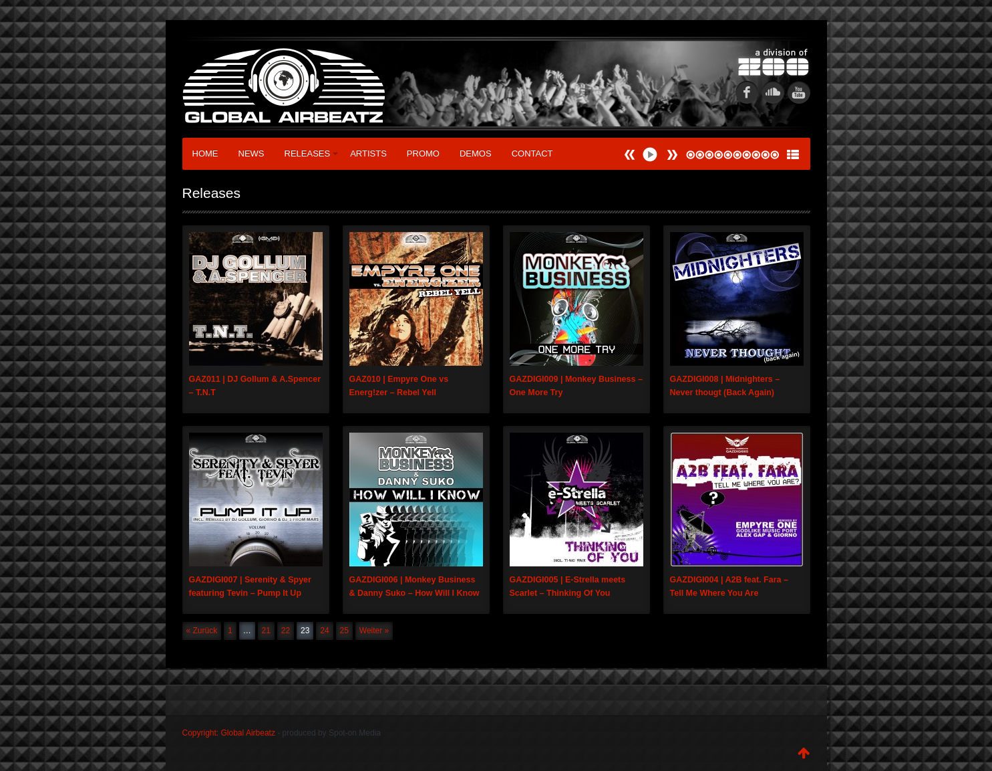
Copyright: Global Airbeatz (228, 733)
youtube (799, 92)
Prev (672, 154)
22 (285, 630)
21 (266, 630)
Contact (532, 153)
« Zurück (202, 630)
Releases (312, 153)
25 (344, 630)
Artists (368, 153)
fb (746, 92)
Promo (423, 153)
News (251, 153)
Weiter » (374, 630)
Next (630, 154)
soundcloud (773, 92)
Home (205, 153)
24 (324, 630)
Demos (476, 153)
